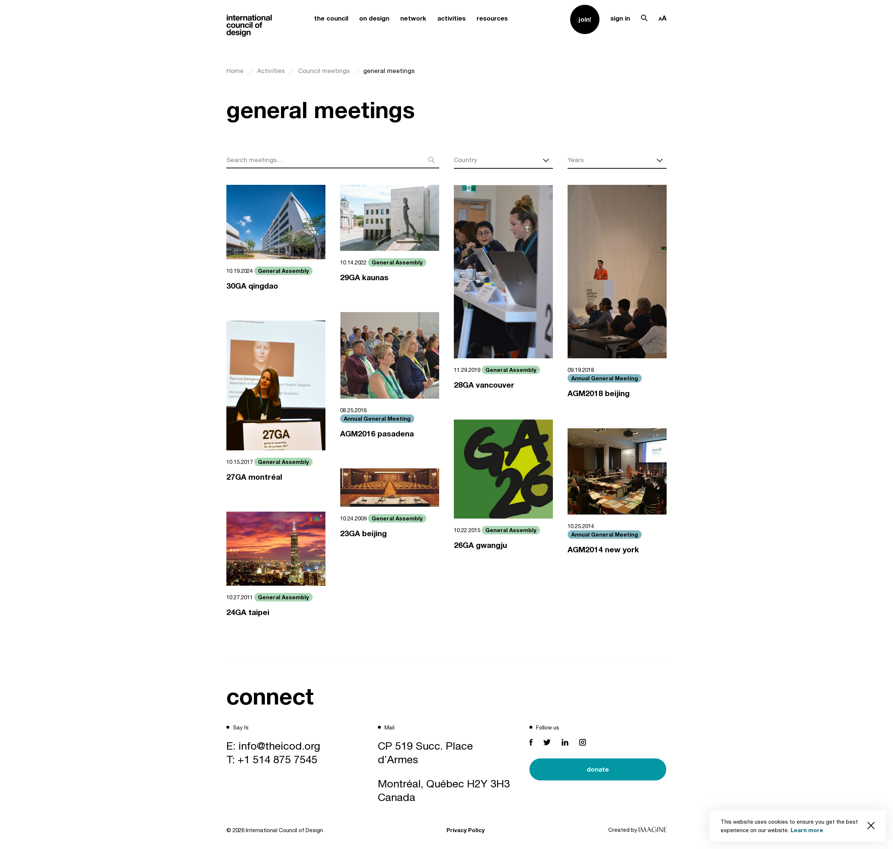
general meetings (389, 70)
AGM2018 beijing (599, 393)
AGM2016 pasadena (377, 433)
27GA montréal (254, 477)
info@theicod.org (279, 745)
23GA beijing (363, 533)
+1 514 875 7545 (277, 759)
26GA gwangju (480, 545)
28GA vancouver (484, 384)
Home (235, 70)
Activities (271, 70)
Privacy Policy (465, 830)
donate (598, 769)
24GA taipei (247, 612)
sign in (620, 18)
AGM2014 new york (603, 549)
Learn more (807, 830)
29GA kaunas (364, 277)
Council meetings (324, 70)
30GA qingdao (252, 285)
